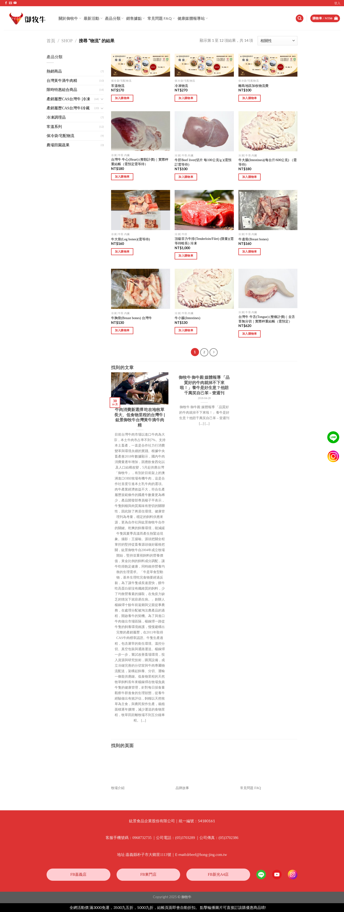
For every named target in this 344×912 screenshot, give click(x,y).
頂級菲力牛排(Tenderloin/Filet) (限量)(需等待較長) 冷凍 (204, 241)
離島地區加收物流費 (253, 86)
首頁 (51, 40)
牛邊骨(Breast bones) (253, 239)
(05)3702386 (228, 838)
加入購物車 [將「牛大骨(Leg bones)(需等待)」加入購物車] (122, 251)
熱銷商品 (54, 71)
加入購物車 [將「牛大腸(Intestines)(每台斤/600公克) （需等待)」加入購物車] (249, 176)
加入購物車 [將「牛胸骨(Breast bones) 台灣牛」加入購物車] (122, 330)
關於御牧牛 (70, 18)
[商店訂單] (277, 40)
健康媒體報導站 (192, 18)
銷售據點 (135, 18)
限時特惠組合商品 (62, 90)
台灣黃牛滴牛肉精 (62, 81)
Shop (67, 40)
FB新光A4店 (218, 874)
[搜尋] (299, 18)
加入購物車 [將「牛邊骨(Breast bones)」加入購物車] (249, 251)
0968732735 (141, 838)
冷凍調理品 (56, 117)
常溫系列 (54, 127)
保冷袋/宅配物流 (60, 136)
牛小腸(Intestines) (187, 318)
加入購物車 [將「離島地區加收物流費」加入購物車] (249, 98)
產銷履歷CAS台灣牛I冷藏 (68, 108)
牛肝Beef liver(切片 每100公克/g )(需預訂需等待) (203, 162)
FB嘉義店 (78, 874)
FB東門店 (148, 874)
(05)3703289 (185, 838)
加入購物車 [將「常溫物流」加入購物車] (122, 98)
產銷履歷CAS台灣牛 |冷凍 (68, 99)
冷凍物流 (181, 86)
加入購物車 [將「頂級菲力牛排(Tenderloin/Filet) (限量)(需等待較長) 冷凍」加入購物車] (185, 255)
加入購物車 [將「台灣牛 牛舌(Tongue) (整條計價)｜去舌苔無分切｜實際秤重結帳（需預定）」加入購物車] (249, 333)
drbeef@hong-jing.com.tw (207, 855)
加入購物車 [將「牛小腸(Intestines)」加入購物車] (185, 330)
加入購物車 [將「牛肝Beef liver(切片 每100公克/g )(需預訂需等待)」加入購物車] (185, 176)
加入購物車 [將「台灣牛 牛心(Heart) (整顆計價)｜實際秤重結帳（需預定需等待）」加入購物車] (122, 176)
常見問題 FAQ (161, 18)
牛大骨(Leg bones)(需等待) (130, 239)
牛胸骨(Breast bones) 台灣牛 (131, 318)
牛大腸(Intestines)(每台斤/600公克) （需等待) (267, 162)
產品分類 (114, 18)
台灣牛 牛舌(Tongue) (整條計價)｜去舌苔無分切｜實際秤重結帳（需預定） (266, 319)
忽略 (270, 908)
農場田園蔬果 (58, 145)
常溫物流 (117, 86)
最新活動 (93, 18)
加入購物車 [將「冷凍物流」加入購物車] (185, 98)
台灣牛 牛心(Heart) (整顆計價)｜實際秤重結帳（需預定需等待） (139, 162)
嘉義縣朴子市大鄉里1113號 (148, 855)
